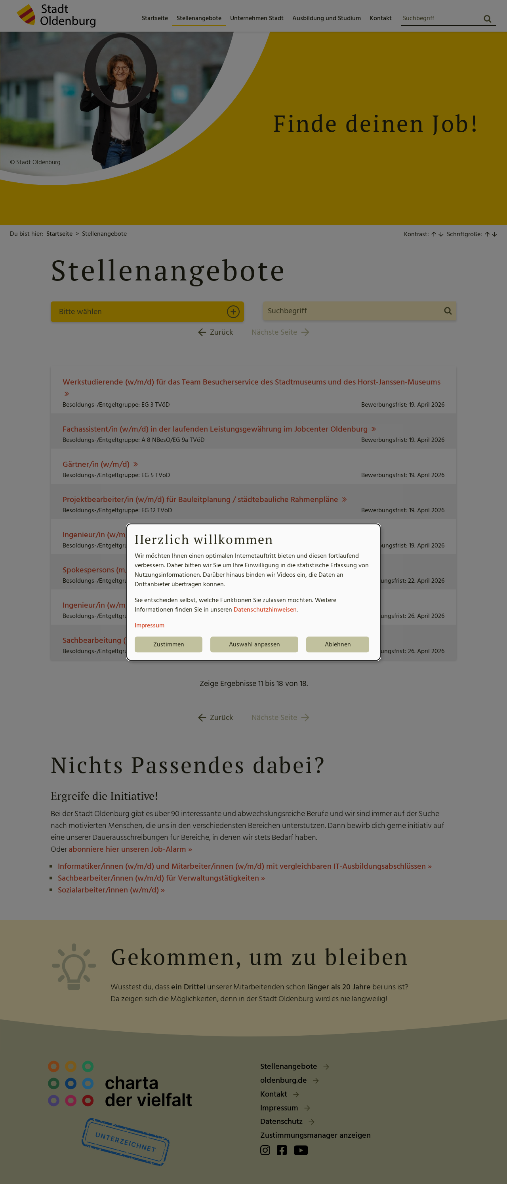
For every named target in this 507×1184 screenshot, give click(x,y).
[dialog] (253, 592)
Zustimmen (168, 644)
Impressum (149, 625)
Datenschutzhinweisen (265, 609)
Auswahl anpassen (254, 644)
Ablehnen (338, 644)
